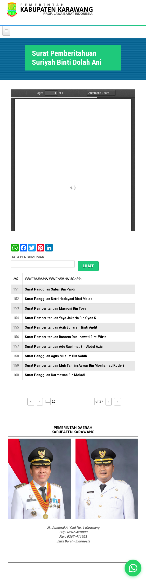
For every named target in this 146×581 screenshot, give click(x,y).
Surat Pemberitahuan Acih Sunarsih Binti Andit (61, 327)
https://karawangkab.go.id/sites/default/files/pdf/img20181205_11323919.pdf (73, 160)
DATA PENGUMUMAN (27, 257)
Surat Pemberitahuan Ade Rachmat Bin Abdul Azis (64, 346)
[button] (133, 568)
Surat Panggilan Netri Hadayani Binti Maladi (59, 299)
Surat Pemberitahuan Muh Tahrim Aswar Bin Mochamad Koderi (74, 365)
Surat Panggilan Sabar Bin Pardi (50, 289)
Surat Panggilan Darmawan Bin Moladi (55, 375)
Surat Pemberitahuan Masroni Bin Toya (55, 308)
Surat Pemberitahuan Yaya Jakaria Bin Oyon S (60, 318)
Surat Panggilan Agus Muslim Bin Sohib (56, 356)
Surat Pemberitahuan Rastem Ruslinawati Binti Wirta (65, 337)
